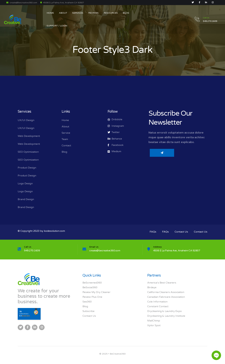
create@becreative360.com (21, 2)
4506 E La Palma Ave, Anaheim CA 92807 (176, 250)
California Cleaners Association (165, 292)
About (65, 126)
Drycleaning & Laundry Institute (166, 315)
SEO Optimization (28, 151)
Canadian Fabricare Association (166, 297)
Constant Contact (157, 306)
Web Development (29, 136)
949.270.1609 (32, 250)
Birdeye (151, 287)
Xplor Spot (154, 325)
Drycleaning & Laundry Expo (164, 311)
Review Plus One (92, 297)
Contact (66, 145)
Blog (64, 151)
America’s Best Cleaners (161, 282)
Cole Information (157, 301)
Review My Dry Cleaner (96, 292)
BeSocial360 (89, 287)
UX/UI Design (26, 120)
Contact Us (181, 231)
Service (66, 132)
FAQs (153, 231)
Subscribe (88, 311)
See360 (87, 301)
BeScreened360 (92, 282)
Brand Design (26, 199)
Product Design (27, 167)
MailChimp (153, 320)
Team (65, 139)
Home (65, 120)
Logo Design (25, 183)
